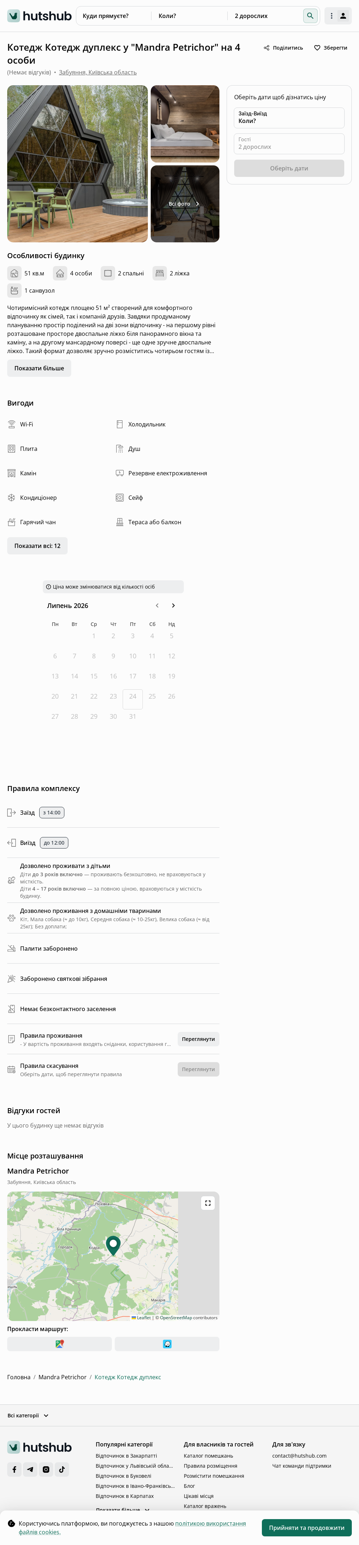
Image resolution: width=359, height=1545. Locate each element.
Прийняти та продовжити (307, 1528)
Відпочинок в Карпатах (125, 1496)
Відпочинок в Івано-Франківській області (136, 1485)
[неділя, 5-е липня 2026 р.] (171, 639)
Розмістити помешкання (214, 1475)
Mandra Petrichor (62, 1377)
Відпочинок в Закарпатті (126, 1455)
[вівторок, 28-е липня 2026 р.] (74, 719)
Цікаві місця (199, 1496)
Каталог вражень (205, 1506)
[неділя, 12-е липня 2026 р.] (171, 659)
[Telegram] (30, 1469)
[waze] (167, 1344)
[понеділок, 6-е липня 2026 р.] (55, 659)
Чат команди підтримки (301, 1465)
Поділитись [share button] (283, 47)
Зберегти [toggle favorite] (330, 47)
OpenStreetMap (176, 1318)
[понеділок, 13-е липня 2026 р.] (55, 679)
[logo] (39, 15)
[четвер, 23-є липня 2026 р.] (113, 699)
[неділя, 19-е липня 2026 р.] (171, 679)
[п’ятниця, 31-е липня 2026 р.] (132, 719)
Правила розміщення (210, 1465)
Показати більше (39, 368)
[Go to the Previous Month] (157, 606)
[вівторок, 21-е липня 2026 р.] (74, 699)
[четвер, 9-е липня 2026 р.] (113, 659)
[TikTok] (62, 1469)
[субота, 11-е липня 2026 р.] (152, 659)
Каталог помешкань (208, 1455)
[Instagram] (46, 1469)
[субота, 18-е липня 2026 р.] (152, 679)
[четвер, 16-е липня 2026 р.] (113, 679)
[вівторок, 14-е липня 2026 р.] (74, 679)
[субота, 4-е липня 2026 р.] (152, 639)
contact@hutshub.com (299, 1455)
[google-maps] (59, 1344)
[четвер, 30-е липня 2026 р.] (113, 719)
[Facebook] (14, 1469)
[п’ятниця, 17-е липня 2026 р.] (132, 679)
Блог (189, 1485)
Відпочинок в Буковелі (123, 1475)
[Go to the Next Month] (173, 606)
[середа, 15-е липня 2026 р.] (94, 679)
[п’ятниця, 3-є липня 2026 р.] (132, 639)
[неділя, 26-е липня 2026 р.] (171, 699)
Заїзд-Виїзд (252, 113)
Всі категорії (29, 1415)
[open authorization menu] (338, 15)
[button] (310, 16)
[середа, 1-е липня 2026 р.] (94, 639)
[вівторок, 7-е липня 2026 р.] (74, 659)
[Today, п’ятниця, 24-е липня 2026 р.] (132, 699)
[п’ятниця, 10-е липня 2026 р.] (132, 659)
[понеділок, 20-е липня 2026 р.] (55, 699)
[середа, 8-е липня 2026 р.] (94, 659)
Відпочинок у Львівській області (136, 1465)
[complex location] (38, 1171)
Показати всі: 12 (37, 546)
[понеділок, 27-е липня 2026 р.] (55, 719)
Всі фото (185, 204)
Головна (19, 1377)
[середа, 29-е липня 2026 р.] (94, 719)
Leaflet (141, 1318)
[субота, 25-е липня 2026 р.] (152, 699)
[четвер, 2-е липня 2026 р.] (113, 639)
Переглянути (198, 1039)
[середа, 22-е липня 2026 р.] (94, 699)
